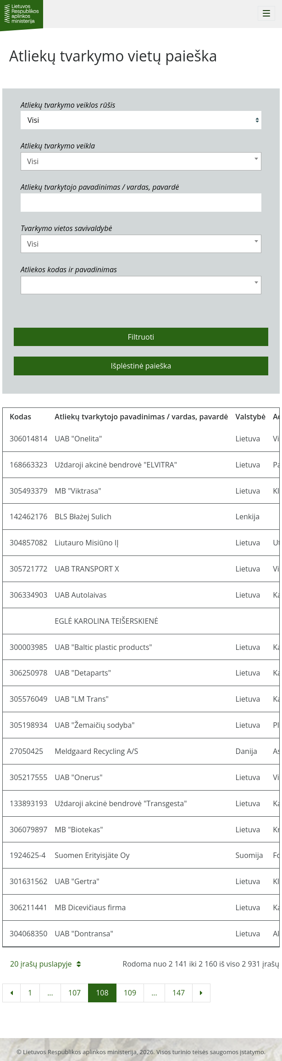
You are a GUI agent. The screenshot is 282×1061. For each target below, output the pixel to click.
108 (102, 993)
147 (178, 993)
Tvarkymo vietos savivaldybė (66, 228)
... (50, 993)
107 (74, 993)
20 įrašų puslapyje (45, 964)
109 (130, 993)
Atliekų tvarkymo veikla (58, 146)
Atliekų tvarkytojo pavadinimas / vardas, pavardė (100, 187)
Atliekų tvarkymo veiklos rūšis (68, 105)
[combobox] (141, 161)
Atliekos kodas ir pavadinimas (69, 269)
